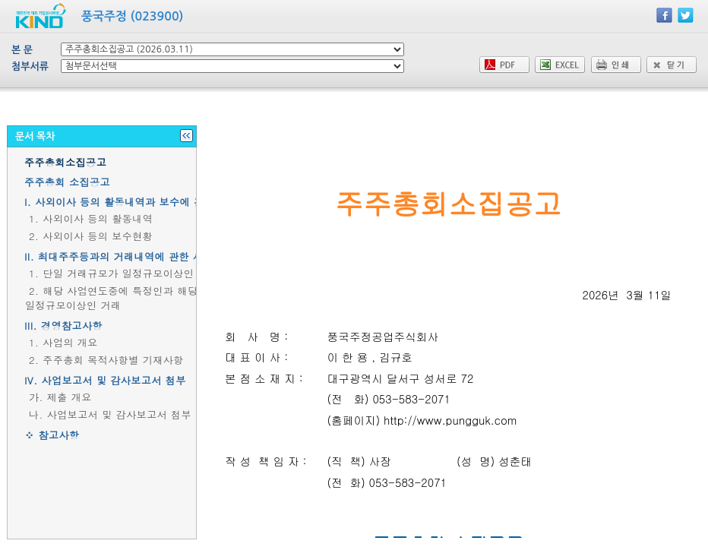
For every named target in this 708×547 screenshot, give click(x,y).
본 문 (22, 50)
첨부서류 (30, 66)
